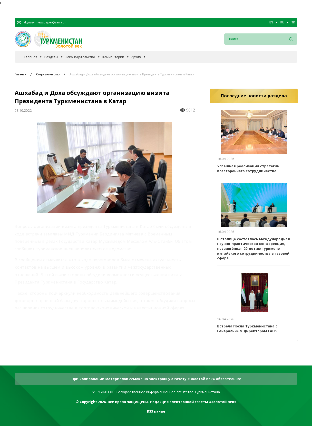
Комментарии (113, 57)
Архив (136, 57)
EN (271, 22)
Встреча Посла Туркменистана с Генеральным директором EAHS (247, 328)
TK (293, 22)
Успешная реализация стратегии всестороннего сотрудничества (248, 168)
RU (282, 22)
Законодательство (80, 57)
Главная (30, 57)
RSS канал (156, 411)
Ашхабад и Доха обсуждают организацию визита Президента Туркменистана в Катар (131, 74)
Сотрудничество (48, 74)
